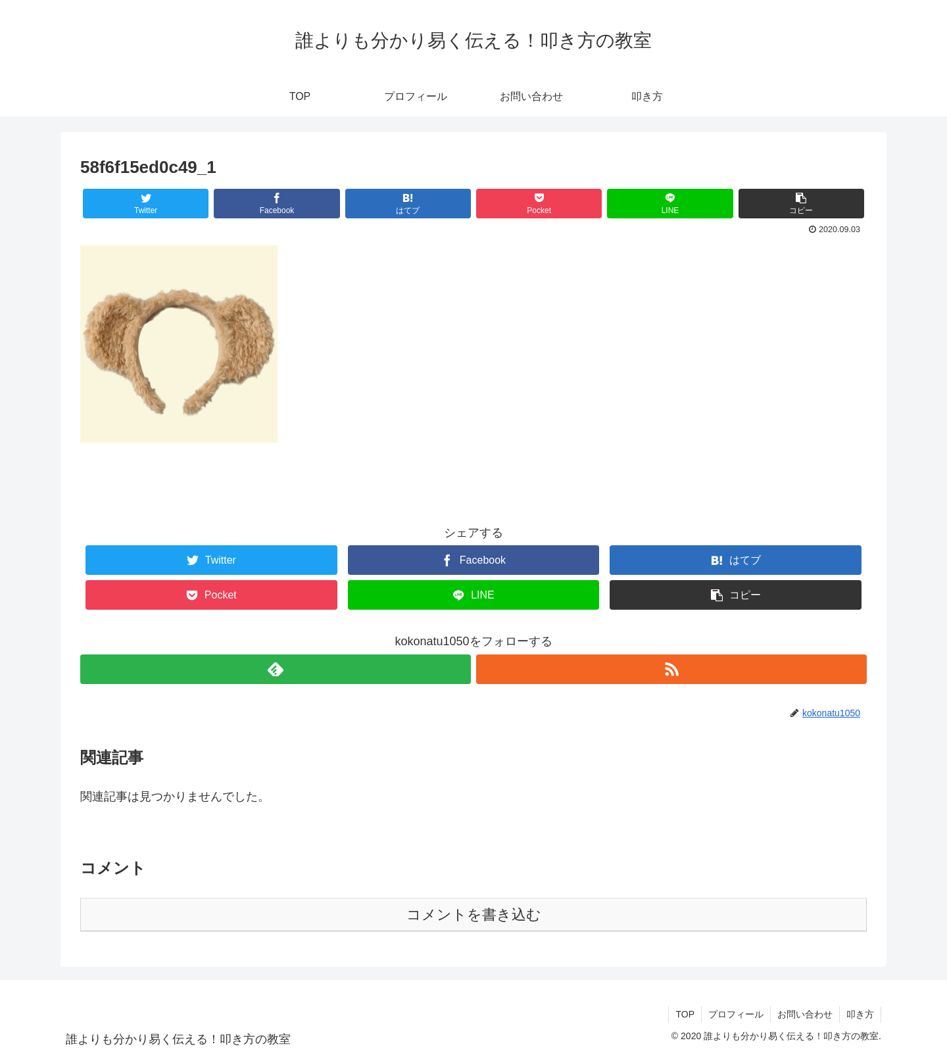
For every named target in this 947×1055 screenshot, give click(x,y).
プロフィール (736, 1014)
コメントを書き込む (473, 914)
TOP (684, 1014)
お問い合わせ (805, 1014)
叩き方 (860, 1014)
